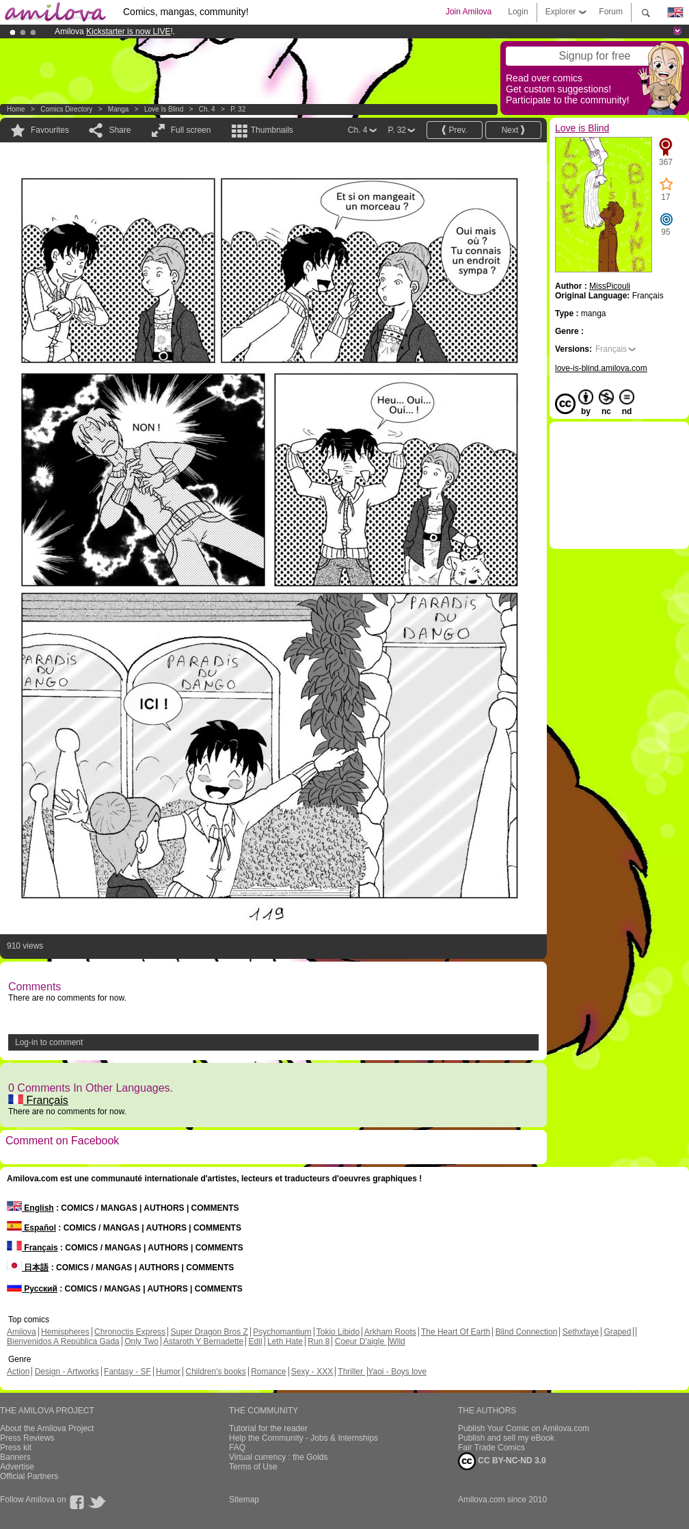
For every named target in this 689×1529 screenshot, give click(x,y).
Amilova (21, 1332)
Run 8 (318, 1341)
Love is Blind (163, 109)
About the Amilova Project (47, 1428)
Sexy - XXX (312, 1371)
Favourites (50, 130)
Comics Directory (66, 109)
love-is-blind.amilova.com (601, 368)
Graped (617, 1332)
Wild (397, 1341)
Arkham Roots (390, 1332)
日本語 (28, 1267)
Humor (168, 1371)
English (30, 1208)
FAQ (237, 1447)
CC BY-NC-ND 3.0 (502, 1461)
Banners (15, 1457)
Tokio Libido (338, 1332)
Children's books (215, 1371)
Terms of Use (253, 1467)
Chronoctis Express (129, 1332)
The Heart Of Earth (455, 1332)
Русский (32, 1289)
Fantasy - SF (127, 1371)
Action (18, 1371)
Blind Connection (527, 1332)
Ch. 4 (207, 109)
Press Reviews (27, 1438)
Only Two (141, 1341)
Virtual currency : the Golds (278, 1457)
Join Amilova (468, 11)
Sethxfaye (581, 1332)
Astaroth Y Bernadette (203, 1341)
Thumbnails (272, 130)
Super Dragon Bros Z (208, 1332)
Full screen (191, 130)
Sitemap (244, 1499)
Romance (268, 1371)
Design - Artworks (67, 1371)
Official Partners (29, 1476)
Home (16, 109)
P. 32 (237, 109)
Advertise (17, 1467)
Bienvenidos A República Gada (63, 1341)
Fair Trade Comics (491, 1447)
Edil (255, 1341)
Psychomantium (282, 1332)
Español (31, 1228)
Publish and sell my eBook (506, 1438)
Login (518, 11)
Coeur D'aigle (361, 1341)
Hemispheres (65, 1332)
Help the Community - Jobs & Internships (303, 1438)
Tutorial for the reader (268, 1428)
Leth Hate (285, 1341)
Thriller (351, 1371)
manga (118, 109)
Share (120, 130)
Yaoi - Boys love (397, 1371)
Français (38, 1100)
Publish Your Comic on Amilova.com (523, 1428)
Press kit (15, 1447)
